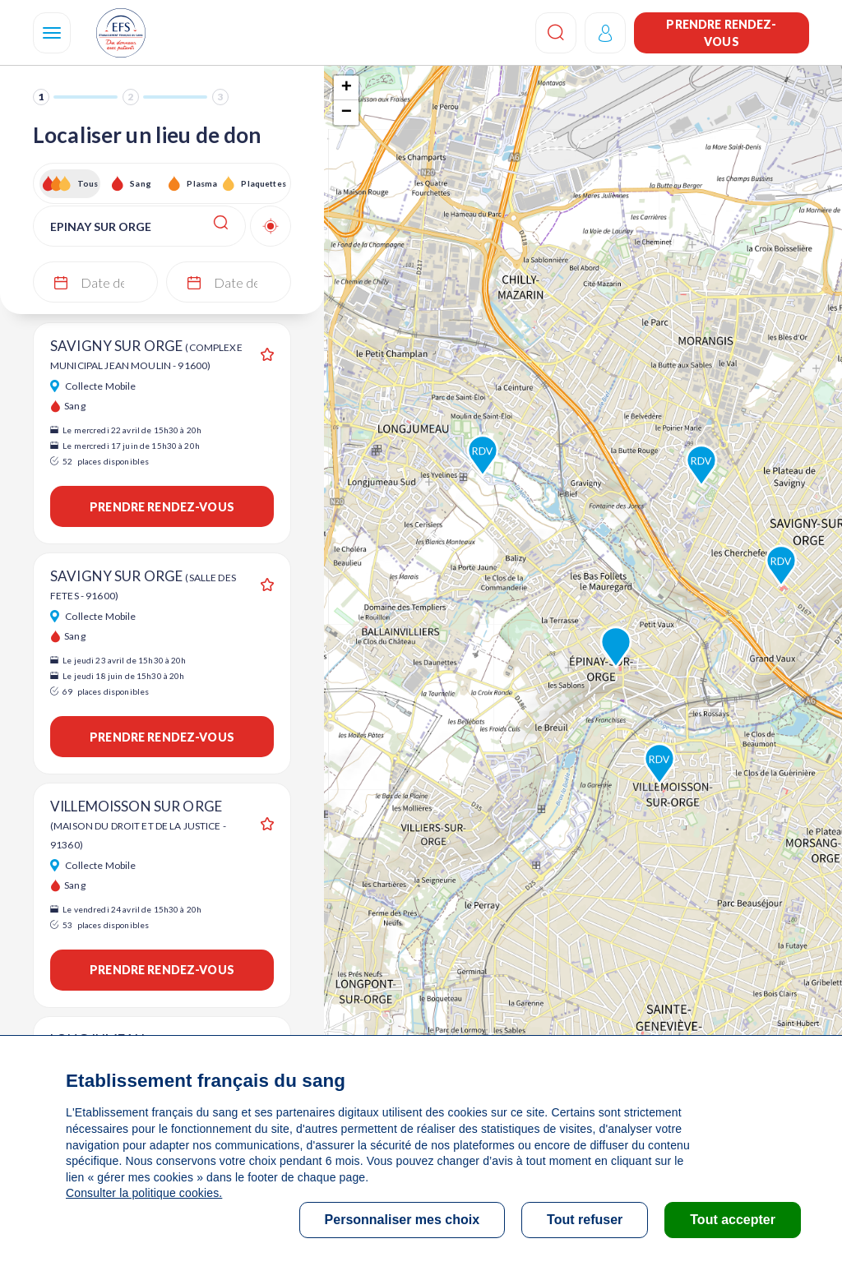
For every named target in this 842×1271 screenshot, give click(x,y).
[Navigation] (52, 32)
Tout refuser (584, 1220)
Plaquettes (263, 183)
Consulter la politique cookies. (144, 1192)
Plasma (202, 183)
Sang (140, 183)
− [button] (346, 112)
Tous (88, 183)
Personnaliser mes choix (402, 1220)
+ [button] (346, 88)
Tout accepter (732, 1220)
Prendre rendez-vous (721, 33)
